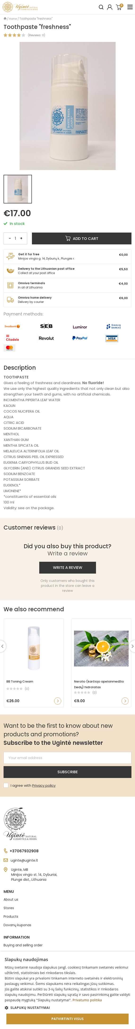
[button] (67, 1008)
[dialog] (67, 990)
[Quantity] (15, 238)
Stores (9, 908)
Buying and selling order (23, 945)
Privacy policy (44, 785)
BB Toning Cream (19, 681)
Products (11, 916)
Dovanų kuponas (17, 925)
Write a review (67, 567)
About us (11, 899)
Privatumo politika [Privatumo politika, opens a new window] (87, 1000)
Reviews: (35, 35)
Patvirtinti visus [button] (67, 1018)
